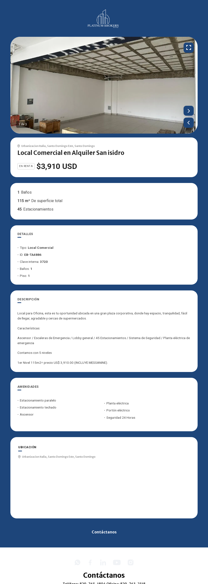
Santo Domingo (84, 146)
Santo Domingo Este (60, 146)
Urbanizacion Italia (33, 146)
